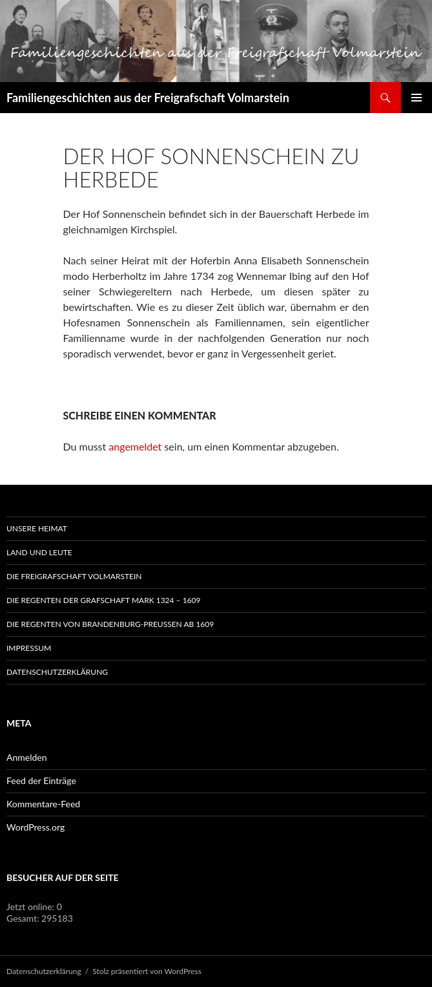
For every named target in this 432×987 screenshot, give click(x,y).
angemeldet (134, 446)
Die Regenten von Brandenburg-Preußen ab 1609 (110, 624)
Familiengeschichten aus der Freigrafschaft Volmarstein (147, 97)
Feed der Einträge (41, 780)
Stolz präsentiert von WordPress (146, 971)
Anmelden (26, 757)
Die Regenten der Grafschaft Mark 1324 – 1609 (103, 600)
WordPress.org (35, 827)
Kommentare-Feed (43, 803)
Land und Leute (39, 552)
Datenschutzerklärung (57, 672)
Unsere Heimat (36, 528)
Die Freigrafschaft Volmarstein (74, 576)
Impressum (28, 648)
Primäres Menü (416, 97)
